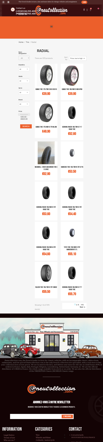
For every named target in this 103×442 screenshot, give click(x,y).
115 (82, 305)
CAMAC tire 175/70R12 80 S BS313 (46, 89)
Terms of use (9, 438)
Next (83, 307)
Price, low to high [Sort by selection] (77, 58)
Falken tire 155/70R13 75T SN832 (46, 287)
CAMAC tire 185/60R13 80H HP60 (72, 89)
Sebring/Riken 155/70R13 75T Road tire (72, 208)
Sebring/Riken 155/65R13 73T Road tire (46, 208)
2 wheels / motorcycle (45, 440)
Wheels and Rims (43, 438)
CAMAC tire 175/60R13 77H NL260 (46, 127)
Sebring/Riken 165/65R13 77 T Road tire (72, 288)
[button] (84, 2)
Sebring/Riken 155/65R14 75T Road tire (46, 248)
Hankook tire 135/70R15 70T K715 (72, 167)
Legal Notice (9, 435)
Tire (38, 435)
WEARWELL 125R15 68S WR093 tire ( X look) (46, 168)
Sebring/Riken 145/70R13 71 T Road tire (72, 128)
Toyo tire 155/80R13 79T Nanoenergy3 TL (72, 248)
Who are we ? (9, 440)
